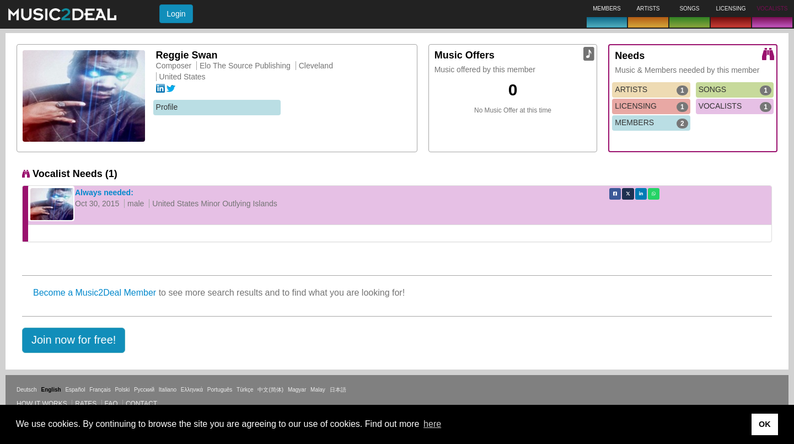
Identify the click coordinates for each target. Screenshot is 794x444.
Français (99, 390)
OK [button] (765, 424)
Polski (122, 390)
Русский (144, 390)
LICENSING (651, 106)
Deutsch (27, 390)
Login (176, 13)
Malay (317, 390)
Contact (141, 404)
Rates (85, 404)
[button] (73, 340)
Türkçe (245, 390)
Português (220, 390)
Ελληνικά (192, 390)
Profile (167, 107)
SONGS (735, 89)
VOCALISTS (735, 106)
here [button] (432, 424)
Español (75, 390)
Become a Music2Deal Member (94, 292)
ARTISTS (651, 89)
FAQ (111, 404)
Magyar (297, 390)
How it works (42, 404)
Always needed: (104, 192)
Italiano (167, 390)
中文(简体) (270, 390)
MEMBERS (651, 123)
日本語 (338, 390)
